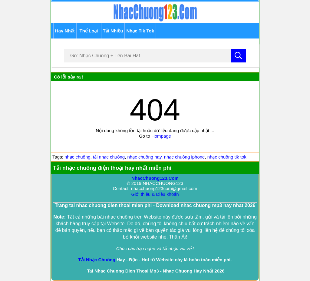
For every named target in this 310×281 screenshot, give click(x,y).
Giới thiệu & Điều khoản (155, 194)
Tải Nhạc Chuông (97, 259)
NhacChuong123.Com (155, 178)
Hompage (161, 136)
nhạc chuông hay (144, 156)
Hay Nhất (65, 30)
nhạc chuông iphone (184, 156)
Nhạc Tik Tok (140, 30)
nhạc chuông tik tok (226, 156)
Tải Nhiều (113, 30)
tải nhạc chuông (109, 156)
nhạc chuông (77, 156)
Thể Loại (89, 30)
